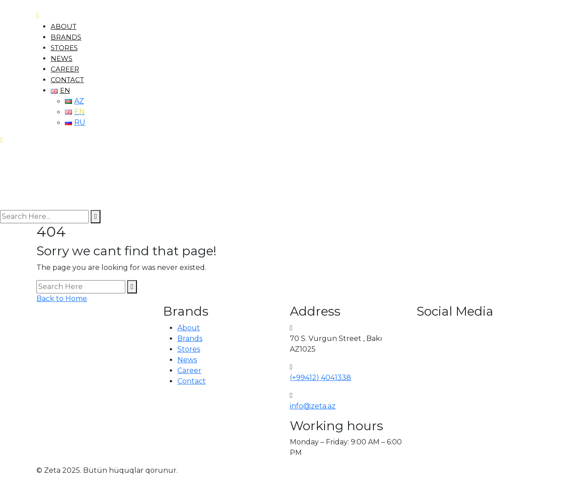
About (63, 26)
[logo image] (32, 177)
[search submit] (95, 216)
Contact (67, 79)
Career (65, 69)
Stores (64, 48)
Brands (66, 37)
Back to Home (61, 298)
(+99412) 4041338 (320, 377)
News (61, 58)
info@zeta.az (313, 406)
